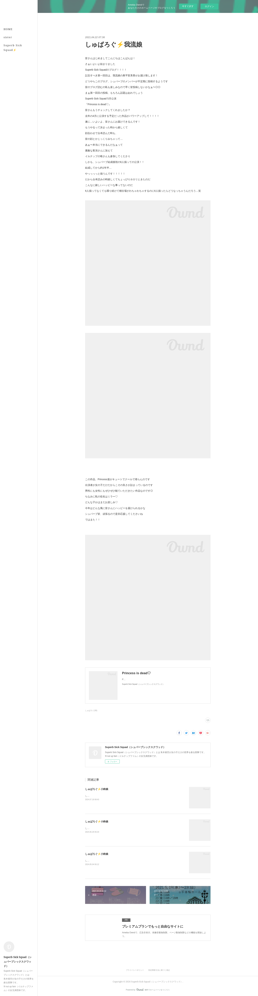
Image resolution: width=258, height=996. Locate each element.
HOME (8, 29)
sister (8, 37)
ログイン (209, 6)
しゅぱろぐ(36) (91, 710)
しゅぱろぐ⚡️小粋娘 (96, 789)
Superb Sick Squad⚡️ (13, 47)
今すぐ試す (188, 6)
